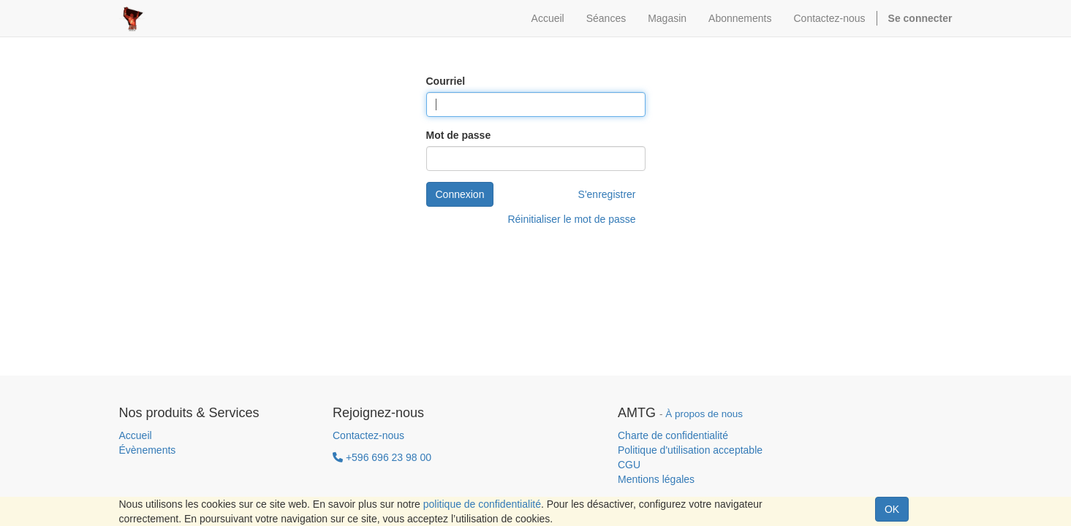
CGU (629, 464)
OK (892, 509)
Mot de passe (458, 135)
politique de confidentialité (482, 504)
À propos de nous (704, 413)
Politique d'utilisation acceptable (690, 450)
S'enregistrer (607, 194)
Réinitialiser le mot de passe (571, 219)
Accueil (135, 435)
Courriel (446, 81)
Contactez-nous (368, 435)
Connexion (460, 194)
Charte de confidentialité (673, 435)
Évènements (147, 450)
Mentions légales (656, 479)
